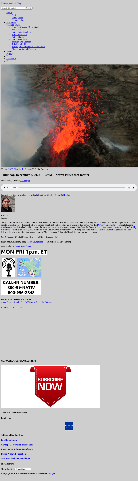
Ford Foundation (9, 440)
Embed (67, 195)
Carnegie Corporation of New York (17, 445)
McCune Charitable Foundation (15, 458)
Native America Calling (11, 3)
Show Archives (8, 469)
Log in (52, 474)
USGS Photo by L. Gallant (19, 169)
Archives (16, 246)
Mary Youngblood (35, 242)
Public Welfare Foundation (13, 454)
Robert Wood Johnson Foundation (17, 449)
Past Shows (26, 246)
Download (32, 195)
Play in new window (17, 195)
